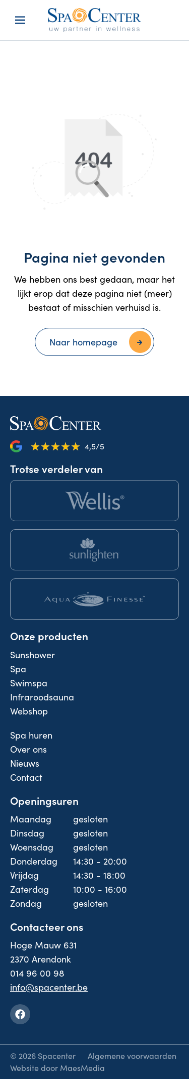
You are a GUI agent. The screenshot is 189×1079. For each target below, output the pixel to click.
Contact (26, 777)
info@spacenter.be (49, 987)
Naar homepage (83, 342)
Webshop (29, 711)
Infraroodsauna (42, 697)
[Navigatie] (20, 20)
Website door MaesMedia (57, 1067)
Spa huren (31, 735)
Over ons (28, 749)
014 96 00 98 (37, 973)
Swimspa (28, 683)
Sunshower (32, 655)
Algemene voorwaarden (132, 1055)
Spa (18, 669)
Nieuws (24, 763)
